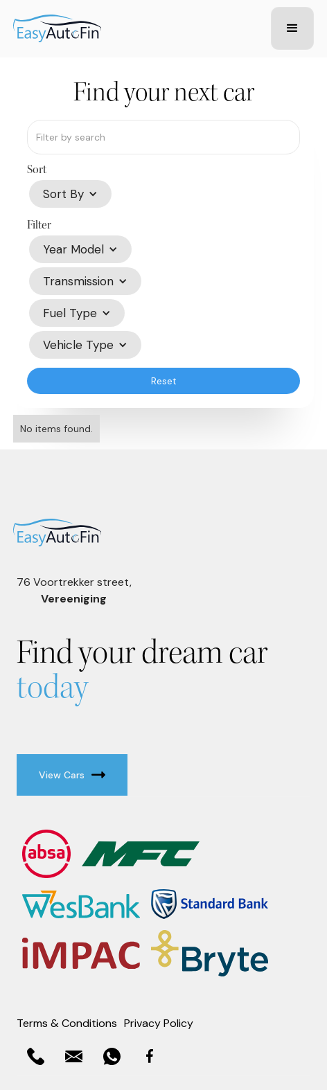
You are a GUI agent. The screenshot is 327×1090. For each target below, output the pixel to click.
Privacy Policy (158, 1023)
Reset (164, 381)
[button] (292, 28)
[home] (138, 28)
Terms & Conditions (67, 1023)
